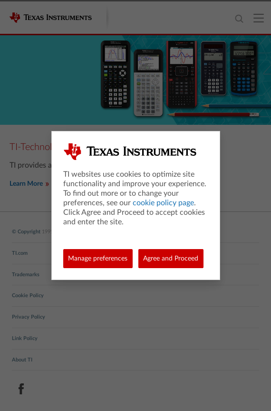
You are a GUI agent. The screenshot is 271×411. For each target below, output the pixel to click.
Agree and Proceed (170, 258)
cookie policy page (163, 203)
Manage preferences (97, 258)
